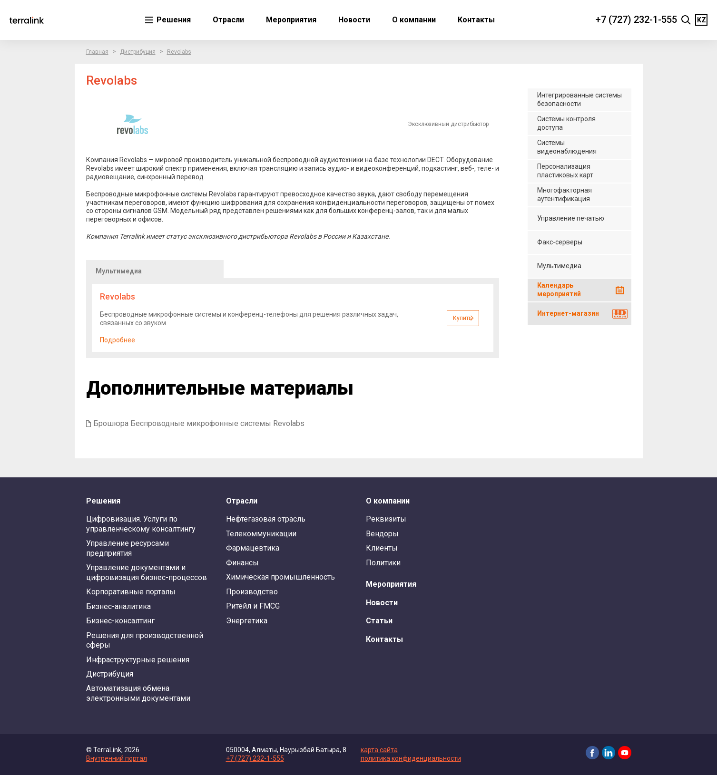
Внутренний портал (116, 758)
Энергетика (246, 620)
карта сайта (379, 750)
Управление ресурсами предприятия (127, 548)
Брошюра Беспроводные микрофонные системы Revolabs (198, 423)
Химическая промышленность (280, 576)
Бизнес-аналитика (118, 606)
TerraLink (27, 20)
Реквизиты (386, 518)
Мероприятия (291, 19)
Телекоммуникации (261, 533)
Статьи (379, 620)
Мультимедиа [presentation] (119, 271)
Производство (252, 591)
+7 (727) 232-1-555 (636, 19)
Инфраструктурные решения (137, 659)
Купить (462, 318)
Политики (383, 562)
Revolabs (179, 51)
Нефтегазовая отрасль (265, 518)
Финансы (242, 562)
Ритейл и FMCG (253, 605)
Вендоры (382, 533)
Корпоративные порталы (131, 591)
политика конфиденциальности (411, 758)
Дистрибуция (138, 51)
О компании (414, 19)
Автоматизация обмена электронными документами (138, 693)
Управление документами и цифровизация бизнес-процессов (146, 572)
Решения (173, 19)
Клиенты (382, 547)
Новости (354, 19)
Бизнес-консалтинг (120, 620)
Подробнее (117, 340)
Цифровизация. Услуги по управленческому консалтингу (141, 523)
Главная (97, 51)
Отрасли (228, 19)
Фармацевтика (252, 547)
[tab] (155, 269)
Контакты (476, 19)
